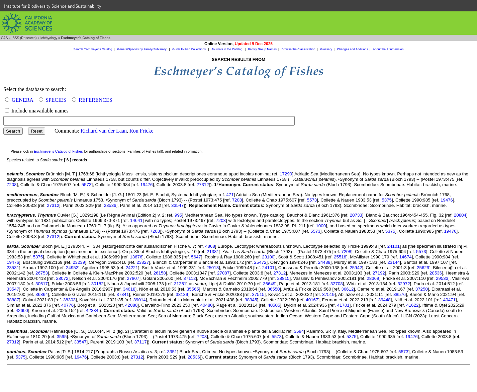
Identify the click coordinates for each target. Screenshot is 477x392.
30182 (97, 283)
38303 (69, 299)
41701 (343, 305)
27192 (379, 273)
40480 (206, 305)
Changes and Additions (352, 49)
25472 (260, 262)
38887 (13, 299)
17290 (286, 173)
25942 (356, 267)
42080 (131, 305)
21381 (213, 251)
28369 (373, 278)
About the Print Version (388, 49)
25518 (340, 256)
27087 (223, 273)
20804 (460, 215)
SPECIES (55, 100)
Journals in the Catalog (227, 49)
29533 (442, 278)
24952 (72, 267)
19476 (146, 184)
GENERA (22, 100)
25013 (212, 267)
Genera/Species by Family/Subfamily (142, 49)
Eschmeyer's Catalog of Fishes (58, 151)
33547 (177, 205)
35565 (193, 289)
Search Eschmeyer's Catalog (93, 49)
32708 (336, 283)
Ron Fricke (141, 131)
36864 (41, 294)
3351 (172, 351)
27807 (133, 278)
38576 (399, 294)
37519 (328, 294)
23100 (268, 256)
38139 (182, 294)
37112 (189, 278)
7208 (12, 184)
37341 (122, 294)
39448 (384, 299)
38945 (251, 299)
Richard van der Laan (104, 131)
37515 (258, 294)
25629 (423, 267)
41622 (412, 305)
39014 (139, 299)
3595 (62, 336)
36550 (273, 289)
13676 (136, 256)
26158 (160, 273)
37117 (140, 341)
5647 (196, 256)
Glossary (326, 49)
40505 (274, 305)
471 (229, 194)
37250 (421, 289)
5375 (387, 200)
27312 (203, 184)
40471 (449, 299)
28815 (283, 278)
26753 (41, 273)
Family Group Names (262, 49)
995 (178, 215)
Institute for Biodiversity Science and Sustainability (52, 6)
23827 (142, 262)
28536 (110, 205)
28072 (62, 278)
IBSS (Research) (23, 38)
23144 (393, 262)
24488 (324, 262)
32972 (404, 283)
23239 (79, 262)
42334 (92, 310)
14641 (136, 220)
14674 (405, 256)
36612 (347, 289)
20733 (356, 215)
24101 (393, 246)
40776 (67, 305)
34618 (129, 289)
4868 (210, 246)
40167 (312, 299)
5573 (87, 184)
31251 (180, 283)
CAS (4, 38)
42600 (22, 310)
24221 (132, 267)
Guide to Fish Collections (189, 49)
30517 (41, 283)
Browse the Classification (298, 49)
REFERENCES (95, 100)
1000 (321, 225)
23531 (13, 267)
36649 (269, 283)
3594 (299, 331)
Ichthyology (49, 38)
